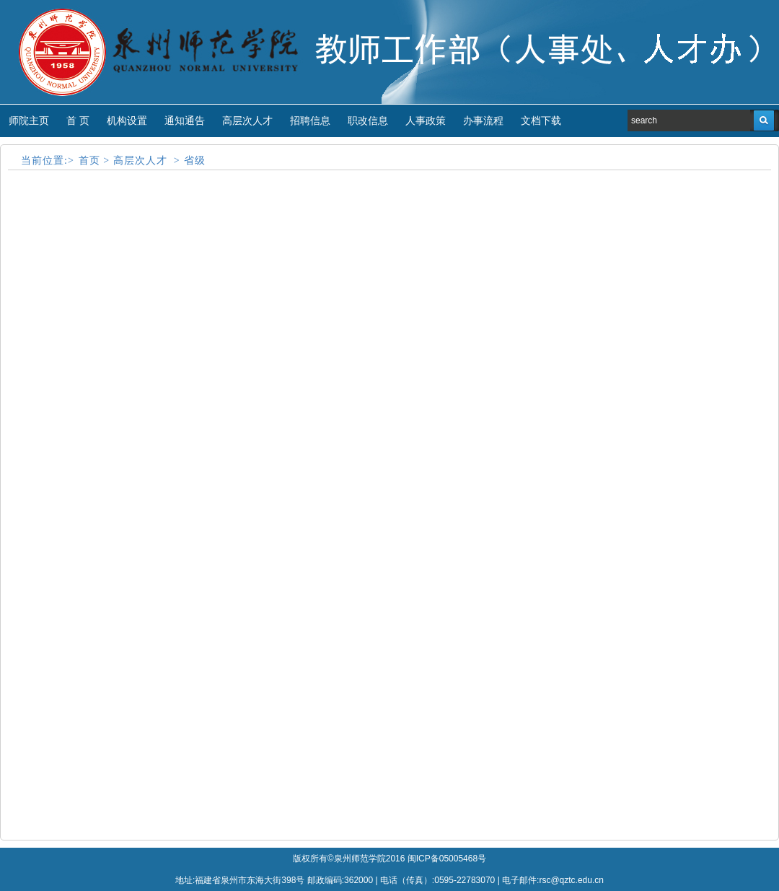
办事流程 (483, 120)
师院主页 (29, 120)
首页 (89, 160)
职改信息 (368, 120)
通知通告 (184, 120)
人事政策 (425, 120)
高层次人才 (247, 120)
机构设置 (127, 120)
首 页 (77, 120)
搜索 (764, 120)
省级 (195, 160)
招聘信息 (310, 120)
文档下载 (541, 120)
